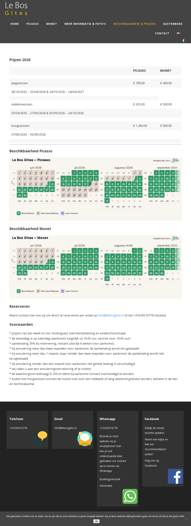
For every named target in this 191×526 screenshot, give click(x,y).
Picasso (32, 24)
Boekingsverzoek (110, 479)
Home (14, 24)
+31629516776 (18, 428)
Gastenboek (172, 24)
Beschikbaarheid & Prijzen (134, 24)
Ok (96, 521)
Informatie (106, 485)
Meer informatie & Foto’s (85, 24)
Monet (51, 24)
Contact (162, 33)
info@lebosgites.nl (111, 315)
